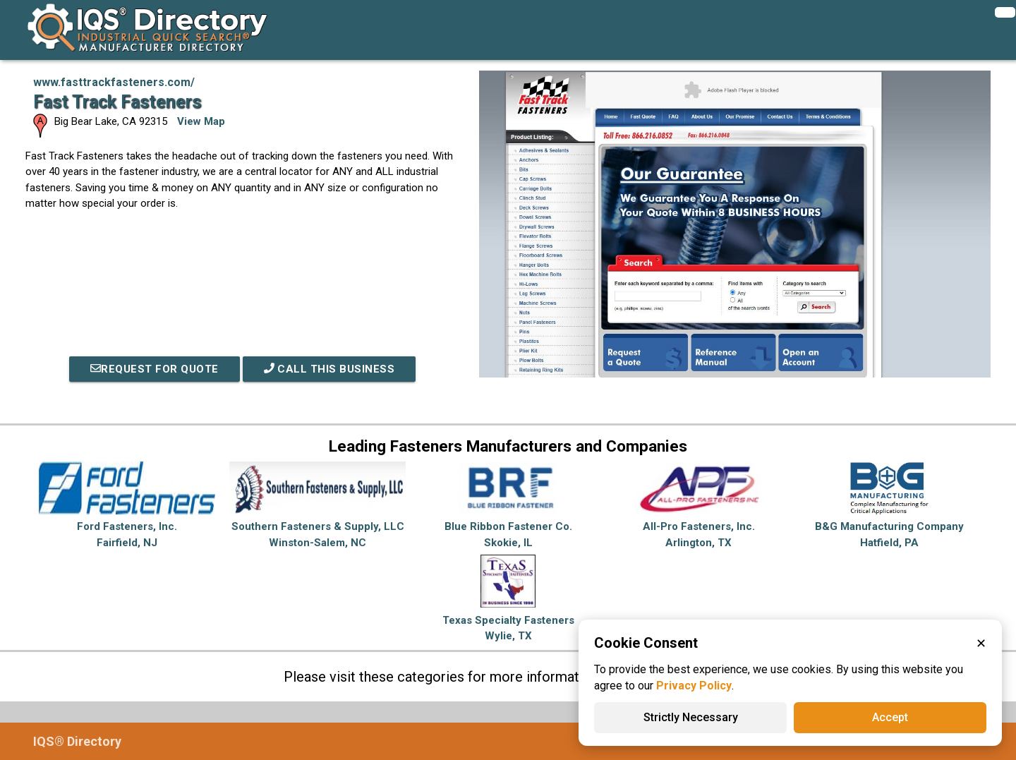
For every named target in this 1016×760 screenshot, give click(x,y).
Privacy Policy (694, 685)
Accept (890, 717)
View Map (201, 121)
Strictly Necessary (690, 717)
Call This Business (329, 369)
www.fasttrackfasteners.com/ (114, 82)
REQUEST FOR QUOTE (154, 369)
